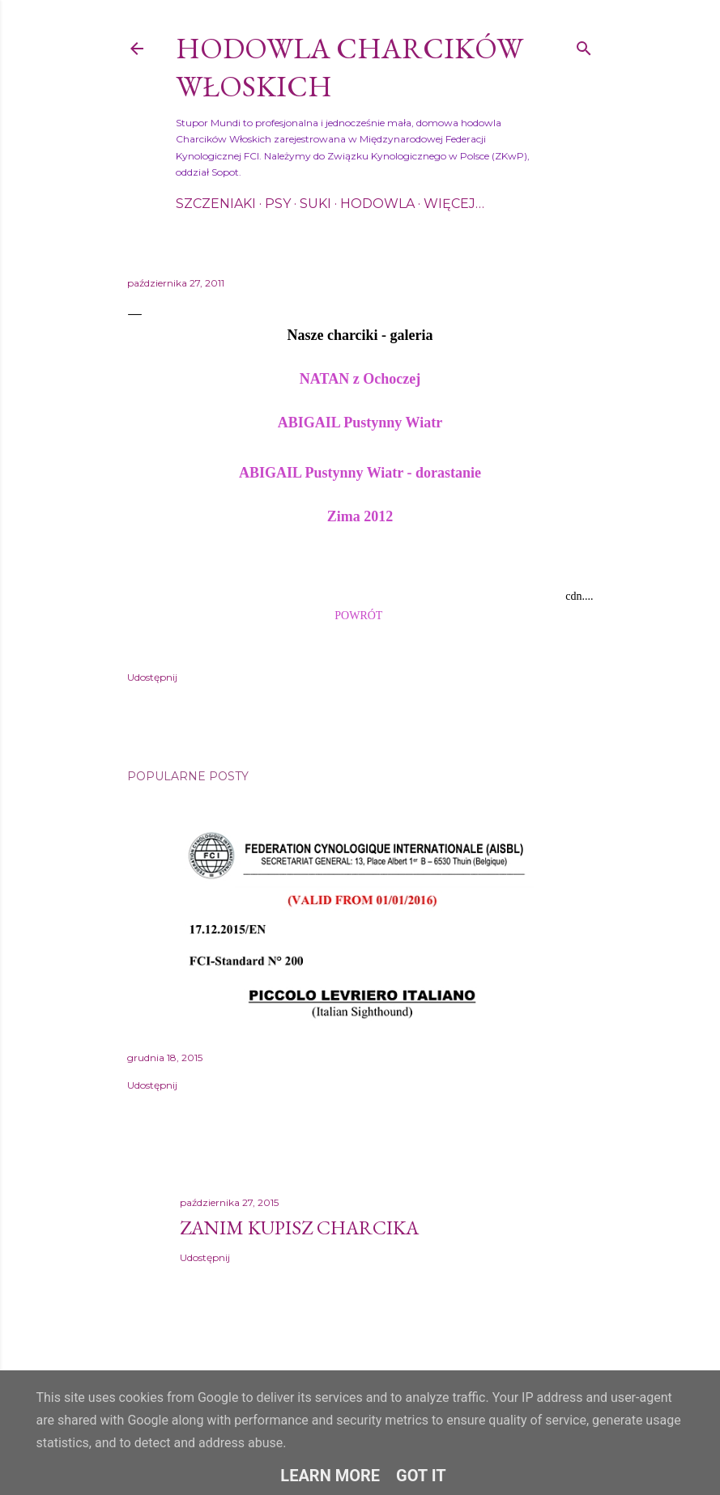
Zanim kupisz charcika (299, 1227)
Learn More (330, 1475)
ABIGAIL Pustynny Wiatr (360, 422)
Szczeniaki (216, 203)
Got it (421, 1475)
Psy (278, 203)
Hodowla (377, 203)
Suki (315, 203)
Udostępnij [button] (152, 677)
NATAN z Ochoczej (360, 379)
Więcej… (454, 203)
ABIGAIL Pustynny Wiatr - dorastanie (360, 473)
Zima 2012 (360, 516)
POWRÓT (358, 615)
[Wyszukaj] (584, 45)
